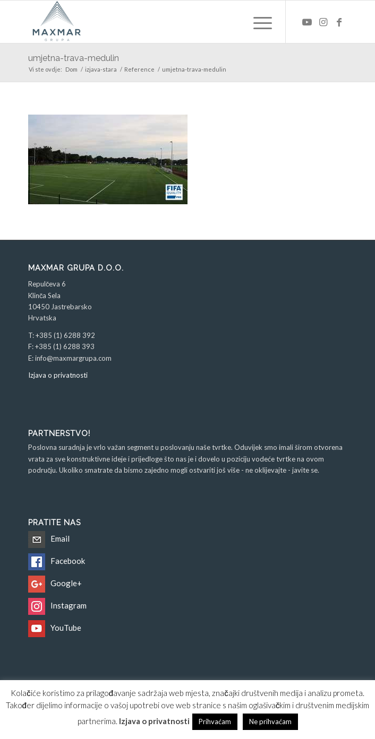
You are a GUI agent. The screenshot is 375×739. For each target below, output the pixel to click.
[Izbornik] (257, 22)
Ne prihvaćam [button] (270, 721)
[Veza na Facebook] (339, 22)
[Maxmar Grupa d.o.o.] (155, 22)
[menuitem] (257, 22)
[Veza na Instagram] (323, 22)
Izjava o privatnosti (58, 375)
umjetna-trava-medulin (73, 58)
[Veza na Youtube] (307, 22)
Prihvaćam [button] (215, 721)
